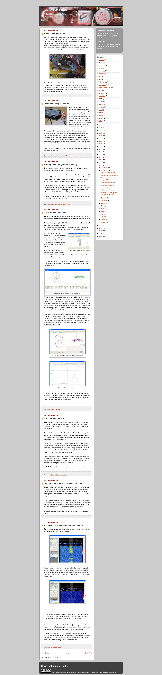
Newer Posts (45, 653)
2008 (101, 233)
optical (101, 107)
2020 (101, 144)
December (104, 167)
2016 (101, 154)
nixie (100, 104)
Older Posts (88, 653)
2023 (101, 136)
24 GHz (101, 65)
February (104, 219)
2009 (101, 231)
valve (100, 121)
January (103, 222)
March (103, 217)
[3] (82, 494)
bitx (100, 76)
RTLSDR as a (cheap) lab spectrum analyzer (64, 525)
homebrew (64, 475)
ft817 (100, 90)
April (102, 214)
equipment (54, 648)
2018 (101, 149)
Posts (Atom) (54, 657)
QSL (100, 110)
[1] (78, 494)
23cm (52, 156)
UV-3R (101, 118)
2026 (101, 128)
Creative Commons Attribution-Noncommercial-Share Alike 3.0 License (94, 672)
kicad (100, 101)
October (103, 198)
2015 (101, 157)
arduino (101, 74)
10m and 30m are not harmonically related (63, 483)
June (103, 209)
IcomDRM (102, 96)
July (102, 206)
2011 (101, 225)
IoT (100, 99)
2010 (101, 228)
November (104, 170)
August (103, 203)
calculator (102, 82)
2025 (101, 130)
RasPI (101, 112)
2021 (101, 141)
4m (100, 68)
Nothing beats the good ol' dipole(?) (60, 165)
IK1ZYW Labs (55, 10)
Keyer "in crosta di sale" (55, 33)
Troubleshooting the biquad (56, 104)
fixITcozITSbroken (66, 156)
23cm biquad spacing (54, 418)
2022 (101, 138)
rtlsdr (59, 648)
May (102, 211)
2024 (101, 133)
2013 (101, 162)
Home (67, 653)
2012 (101, 165)
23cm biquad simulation (55, 213)
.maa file (60, 240)
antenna (57, 156)
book (100, 79)
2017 (101, 152)
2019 (101, 146)
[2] (80, 494)
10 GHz (101, 60)
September (104, 201)
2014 (101, 160)
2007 (101, 236)
